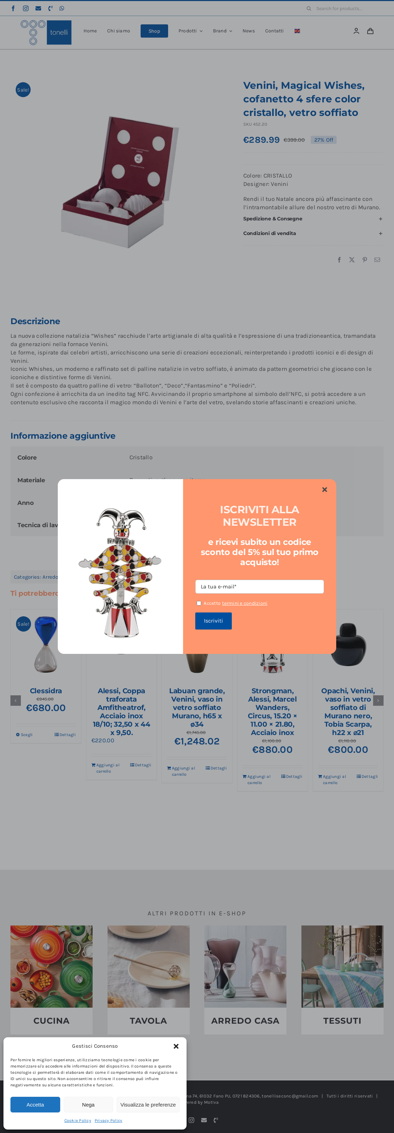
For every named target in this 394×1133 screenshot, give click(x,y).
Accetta (35, 1105)
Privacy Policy (109, 1120)
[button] (176, 1046)
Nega (88, 1105)
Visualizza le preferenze (148, 1105)
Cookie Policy (77, 1120)
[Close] (324, 490)
